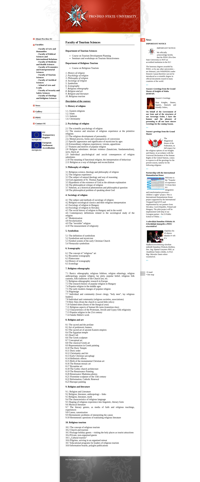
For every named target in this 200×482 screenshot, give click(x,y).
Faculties (39, 44)
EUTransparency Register (48, 135)
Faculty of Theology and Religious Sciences (46, 96)
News (37, 105)
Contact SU (40, 123)
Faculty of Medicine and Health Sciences (46, 63)
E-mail (150, 272)
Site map (150, 274)
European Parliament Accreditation (48, 145)
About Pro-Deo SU (43, 39)
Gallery (38, 111)
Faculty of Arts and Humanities (46, 50)
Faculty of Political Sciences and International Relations (46, 56)
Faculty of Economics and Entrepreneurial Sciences (47, 69)
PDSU (38, 117)
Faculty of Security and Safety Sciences (48, 91)
